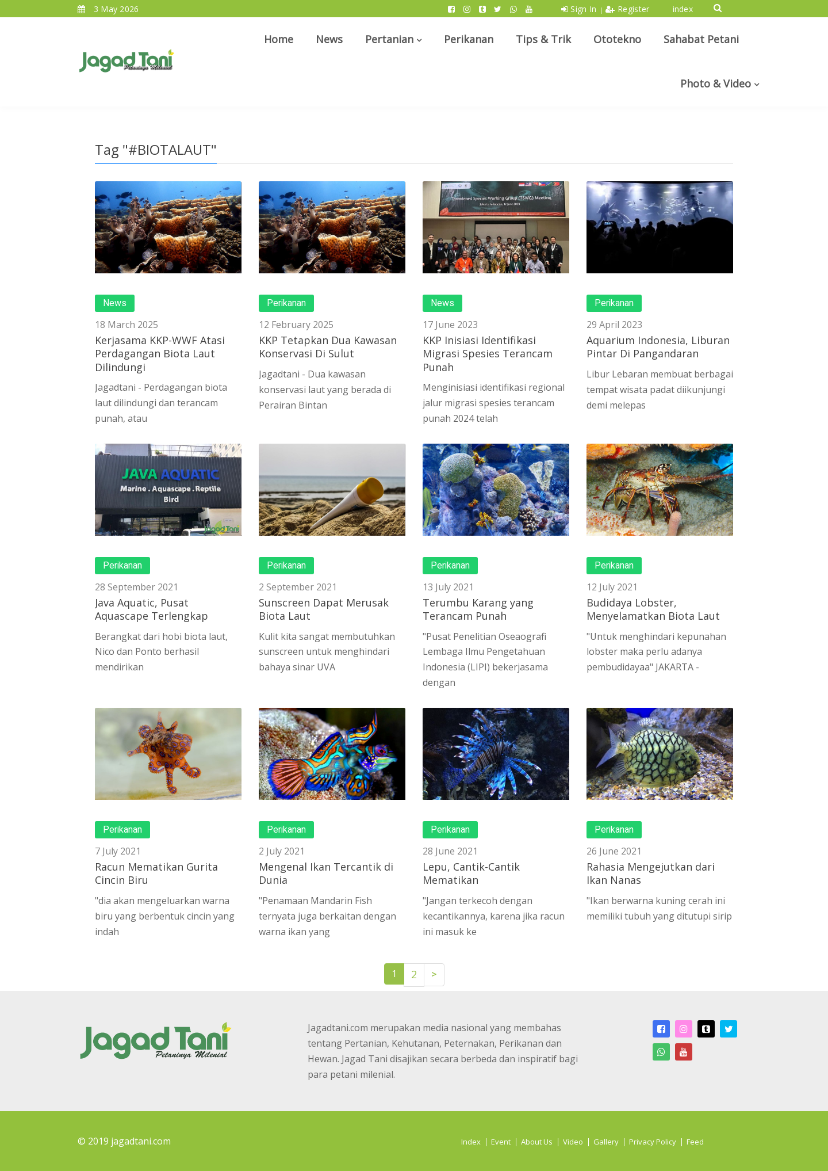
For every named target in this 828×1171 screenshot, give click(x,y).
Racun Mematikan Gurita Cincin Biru (156, 873)
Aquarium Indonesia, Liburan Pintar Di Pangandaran (658, 346)
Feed (695, 1141)
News (329, 39)
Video (573, 1141)
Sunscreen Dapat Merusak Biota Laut (324, 609)
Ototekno (617, 39)
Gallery (606, 1141)
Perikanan (468, 39)
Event (501, 1141)
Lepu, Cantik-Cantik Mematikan (471, 873)
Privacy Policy (652, 1141)
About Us (537, 1141)
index (683, 8)
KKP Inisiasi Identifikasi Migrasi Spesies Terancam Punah (488, 353)
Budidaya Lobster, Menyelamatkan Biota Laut (653, 609)
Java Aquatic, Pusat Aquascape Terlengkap (151, 609)
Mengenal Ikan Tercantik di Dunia (326, 873)
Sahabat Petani (701, 39)
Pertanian (389, 39)
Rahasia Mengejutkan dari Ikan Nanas (650, 873)
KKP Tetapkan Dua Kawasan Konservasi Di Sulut (328, 346)
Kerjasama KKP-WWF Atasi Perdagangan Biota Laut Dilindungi (160, 353)
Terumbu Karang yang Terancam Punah (478, 609)
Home (278, 39)
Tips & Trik (543, 39)
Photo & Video (715, 83)
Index (471, 1141)
